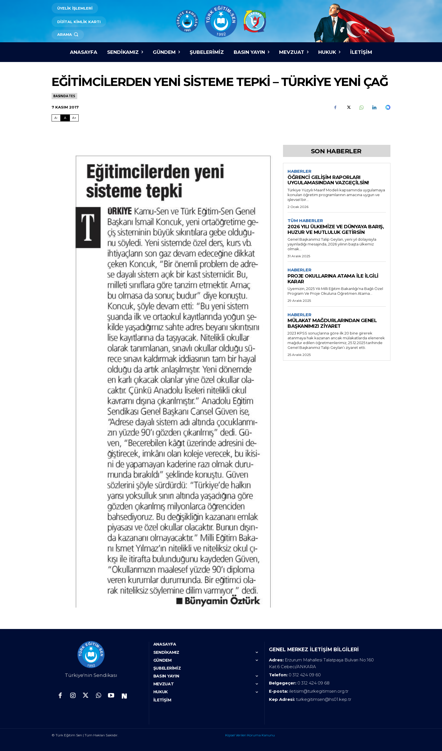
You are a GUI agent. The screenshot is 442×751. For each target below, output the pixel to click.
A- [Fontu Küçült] (56, 118)
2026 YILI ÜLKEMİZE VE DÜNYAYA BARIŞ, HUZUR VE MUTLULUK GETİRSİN (336, 229)
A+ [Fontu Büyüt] (74, 118)
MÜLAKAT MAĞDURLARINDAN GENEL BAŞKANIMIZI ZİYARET (332, 323)
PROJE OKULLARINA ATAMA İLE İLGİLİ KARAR (333, 279)
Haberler (299, 171)
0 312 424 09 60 (305, 674)
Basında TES (64, 96)
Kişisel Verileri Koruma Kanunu (250, 735)
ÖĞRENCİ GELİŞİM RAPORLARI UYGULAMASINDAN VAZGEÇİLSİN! (328, 180)
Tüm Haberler (305, 220)
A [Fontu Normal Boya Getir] (65, 118)
